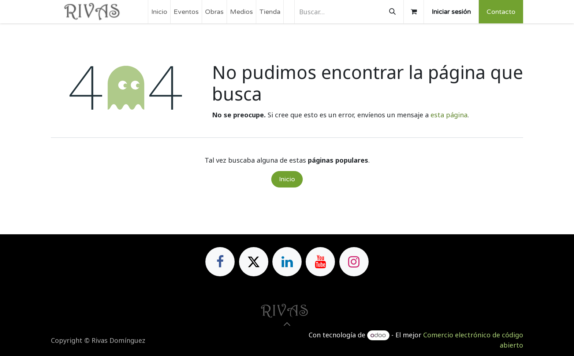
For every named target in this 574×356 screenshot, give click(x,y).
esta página (448, 114)
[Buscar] (392, 11)
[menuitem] (159, 11)
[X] (253, 261)
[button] (287, 324)
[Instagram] (354, 261)
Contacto (501, 12)
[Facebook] (220, 261)
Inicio (287, 179)
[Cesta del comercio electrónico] (414, 11)
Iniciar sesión (451, 12)
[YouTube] (320, 261)
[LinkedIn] (287, 261)
